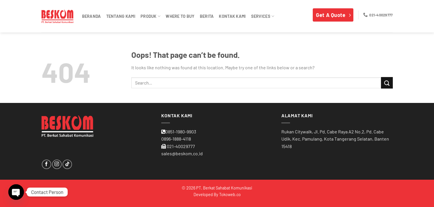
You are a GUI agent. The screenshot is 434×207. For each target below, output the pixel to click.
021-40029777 (181, 146)
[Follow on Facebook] (46, 164)
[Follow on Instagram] (57, 164)
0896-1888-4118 (176, 138)
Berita (207, 16)
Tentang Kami (120, 16)
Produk (150, 16)
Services (262, 16)
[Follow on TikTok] (67, 164)
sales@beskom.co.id (182, 153)
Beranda (91, 16)
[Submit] (387, 82)
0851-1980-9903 (180, 131)
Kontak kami (232, 16)
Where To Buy (180, 16)
